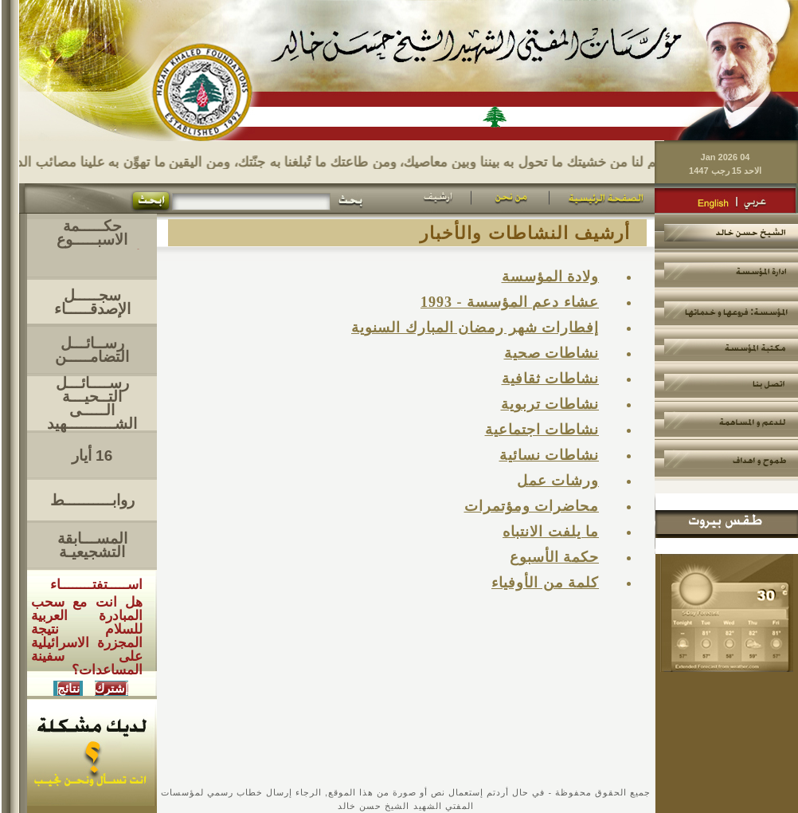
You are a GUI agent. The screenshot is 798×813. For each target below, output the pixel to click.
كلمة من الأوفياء (545, 583)
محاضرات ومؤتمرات (532, 506)
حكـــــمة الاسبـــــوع (92, 233)
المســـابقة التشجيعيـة (92, 545)
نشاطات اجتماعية (542, 430)
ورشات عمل (558, 481)
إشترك (111, 688)
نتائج (68, 688)
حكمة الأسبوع (555, 557)
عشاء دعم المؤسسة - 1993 (510, 302)
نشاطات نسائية (549, 455)
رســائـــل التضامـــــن (92, 350)
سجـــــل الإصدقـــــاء (92, 302)
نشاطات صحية (552, 353)
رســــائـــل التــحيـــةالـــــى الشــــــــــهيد (92, 403)
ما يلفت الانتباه (551, 532)
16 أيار (92, 455)
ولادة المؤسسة (551, 277)
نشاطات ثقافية (551, 379)
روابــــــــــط (92, 500)
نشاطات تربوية (550, 404)
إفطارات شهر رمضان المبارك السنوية (475, 328)
